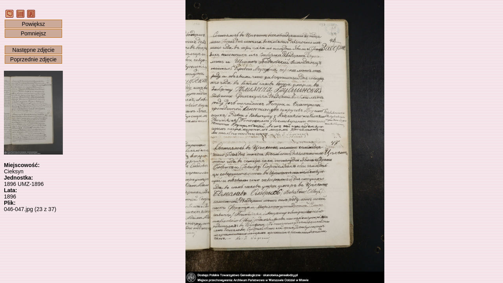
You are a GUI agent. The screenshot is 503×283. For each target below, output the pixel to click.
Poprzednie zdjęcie (33, 59)
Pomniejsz (33, 33)
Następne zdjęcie (33, 50)
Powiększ (33, 24)
